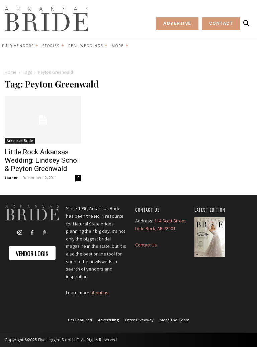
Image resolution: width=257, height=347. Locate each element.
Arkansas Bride (20, 140)
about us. (99, 293)
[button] (246, 23)
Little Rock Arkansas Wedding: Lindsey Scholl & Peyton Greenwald (43, 160)
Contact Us (146, 245)
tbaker (11, 177)
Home (10, 72)
